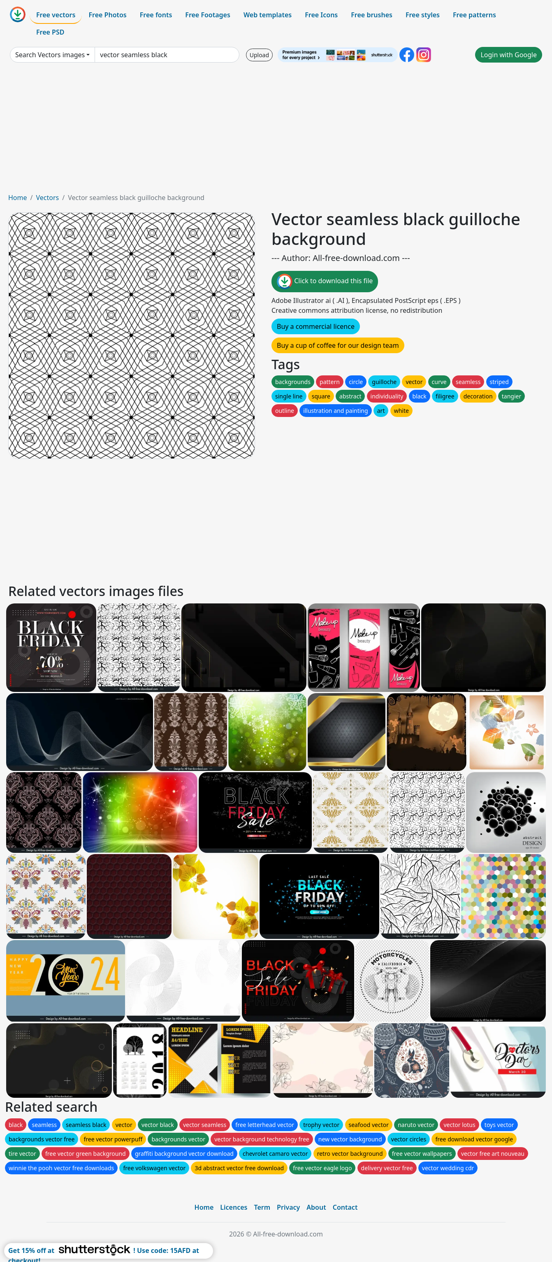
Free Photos (107, 14)
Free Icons (321, 14)
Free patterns (474, 14)
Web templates (268, 14)
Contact (345, 1207)
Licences (233, 1207)
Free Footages (207, 14)
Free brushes (371, 14)
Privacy (288, 1207)
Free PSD (50, 32)
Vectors (47, 197)
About (316, 1207)
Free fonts (156, 14)
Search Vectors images (50, 54)
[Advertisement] (276, 131)
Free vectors (55, 14)
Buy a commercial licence (316, 326)
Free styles (423, 14)
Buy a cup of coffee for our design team (338, 345)
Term (262, 1207)
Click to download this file (325, 281)
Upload (259, 55)
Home (17, 197)
